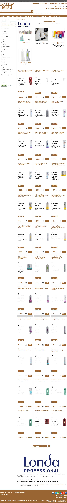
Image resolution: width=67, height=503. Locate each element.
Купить (30, 97)
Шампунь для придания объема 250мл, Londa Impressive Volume (57, 257)
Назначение (4, 79)
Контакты (3, 1)
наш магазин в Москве (59, 484)
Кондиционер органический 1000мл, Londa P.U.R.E (41, 380)
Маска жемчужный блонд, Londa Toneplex (41, 164)
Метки (2, 82)
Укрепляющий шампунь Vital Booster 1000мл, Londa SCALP (41, 102)
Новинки (34, 1)
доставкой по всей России (39, 484)
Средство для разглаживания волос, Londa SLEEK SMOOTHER (25, 257)
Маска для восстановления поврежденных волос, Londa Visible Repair (24, 195)
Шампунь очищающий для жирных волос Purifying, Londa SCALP (57, 350)
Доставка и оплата (11, 1)
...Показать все (56, 16)
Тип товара (3, 31)
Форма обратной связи (61, 495)
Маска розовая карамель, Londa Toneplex (57, 102)
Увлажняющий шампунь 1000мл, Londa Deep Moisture (41, 318)
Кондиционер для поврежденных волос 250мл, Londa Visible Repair (58, 195)
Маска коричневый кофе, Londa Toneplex (24, 164)
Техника (37, 16)
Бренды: (13, 13)
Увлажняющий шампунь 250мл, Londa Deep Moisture (58, 318)
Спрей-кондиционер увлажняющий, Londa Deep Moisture (57, 288)
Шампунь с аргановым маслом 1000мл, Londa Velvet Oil (58, 412)
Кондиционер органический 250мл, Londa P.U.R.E (58, 380)
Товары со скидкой (41, 1)
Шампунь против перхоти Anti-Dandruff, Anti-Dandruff (24, 349)
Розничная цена (5, 19)
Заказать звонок (62, 8)
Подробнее (20, 91)
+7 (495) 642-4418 (51, 8)
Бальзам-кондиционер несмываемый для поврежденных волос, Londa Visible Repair (58, 226)
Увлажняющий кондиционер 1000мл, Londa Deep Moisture (24, 287)
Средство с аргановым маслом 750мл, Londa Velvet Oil (42, 411)
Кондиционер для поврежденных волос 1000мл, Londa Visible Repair (42, 195)
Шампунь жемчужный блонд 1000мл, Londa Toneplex (41, 133)
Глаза (25, 16)
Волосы (8, 16)
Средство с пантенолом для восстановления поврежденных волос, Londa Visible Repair (58, 165)
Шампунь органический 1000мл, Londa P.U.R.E (23, 411)
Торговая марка (4, 28)
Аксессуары (43, 16)
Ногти (21, 16)
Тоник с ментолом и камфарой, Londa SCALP (40, 349)
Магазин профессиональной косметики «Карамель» (12, 492)
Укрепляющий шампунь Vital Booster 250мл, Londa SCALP (24, 102)
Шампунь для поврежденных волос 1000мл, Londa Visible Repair (24, 226)
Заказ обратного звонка (61, 497)
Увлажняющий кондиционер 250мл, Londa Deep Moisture (41, 287)
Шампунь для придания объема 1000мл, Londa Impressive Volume (40, 257)
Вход (66, 1)
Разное (49, 16)
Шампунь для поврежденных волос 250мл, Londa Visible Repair (41, 226)
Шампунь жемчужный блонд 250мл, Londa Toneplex (24, 133)
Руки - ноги (31, 16)
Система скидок (19, 1)
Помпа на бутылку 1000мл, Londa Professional (57, 71)
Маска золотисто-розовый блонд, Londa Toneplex (57, 133)
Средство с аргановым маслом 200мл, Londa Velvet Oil (25, 71)
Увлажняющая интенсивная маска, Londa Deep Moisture (24, 318)
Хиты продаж (27, 1)
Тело (17, 16)
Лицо (13, 16)
